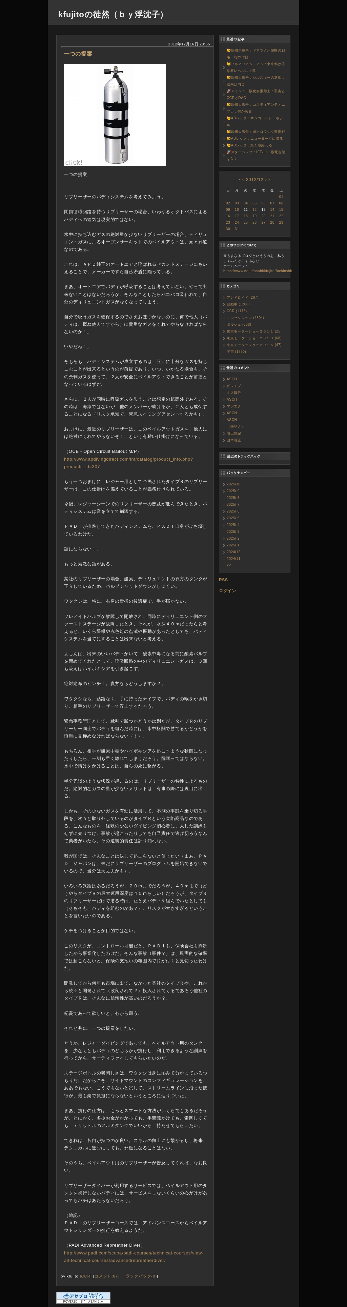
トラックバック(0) (139, 1276)
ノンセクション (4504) (245, 318)
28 (272, 222)
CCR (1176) (237, 311)
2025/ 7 (233, 504)
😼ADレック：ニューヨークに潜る (255, 138)
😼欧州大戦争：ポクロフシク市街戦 (256, 132)
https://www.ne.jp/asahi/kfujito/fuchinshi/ (257, 271)
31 (237, 229)
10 (237, 210)
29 (281, 222)
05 (254, 203)
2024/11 (234, 559)
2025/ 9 (233, 491)
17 (237, 216)
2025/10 (234, 484)
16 (228, 216)
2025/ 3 (233, 532)
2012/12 (255, 179)
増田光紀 (234, 433)
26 (254, 222)
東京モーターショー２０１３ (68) (254, 338)
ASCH (232, 379)
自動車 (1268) (238, 304)
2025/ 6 (233, 511)
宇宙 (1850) (236, 352)
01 (281, 197)
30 (228, 229)
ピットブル (236, 386)
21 (272, 216)
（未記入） (236, 426)
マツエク (234, 406)
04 (246, 203)
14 (272, 210)
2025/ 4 (233, 525)
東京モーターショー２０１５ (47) (254, 345)
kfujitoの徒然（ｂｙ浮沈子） (113, 14)
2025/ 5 (233, 518)
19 (254, 216)
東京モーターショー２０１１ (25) (254, 331)
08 (281, 203)
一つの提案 (78, 54)
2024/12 (234, 552)
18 (246, 216)
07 (272, 203)
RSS (223, 580)
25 (246, 222)
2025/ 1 (233, 545)
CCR (85, 1276)
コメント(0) (105, 1276)
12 (254, 210)
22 (281, 216)
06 (263, 203)
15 (281, 210)
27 (263, 222)
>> (267, 179)
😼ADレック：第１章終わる (249, 145)
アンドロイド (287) (243, 297)
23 (228, 222)
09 (228, 210)
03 (237, 203)
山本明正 (234, 440)
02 (228, 203)
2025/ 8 (233, 498)
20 (263, 216)
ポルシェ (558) (239, 324)
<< (241, 179)
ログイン (227, 590)
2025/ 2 (233, 538)
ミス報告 (234, 393)
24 (237, 222)
